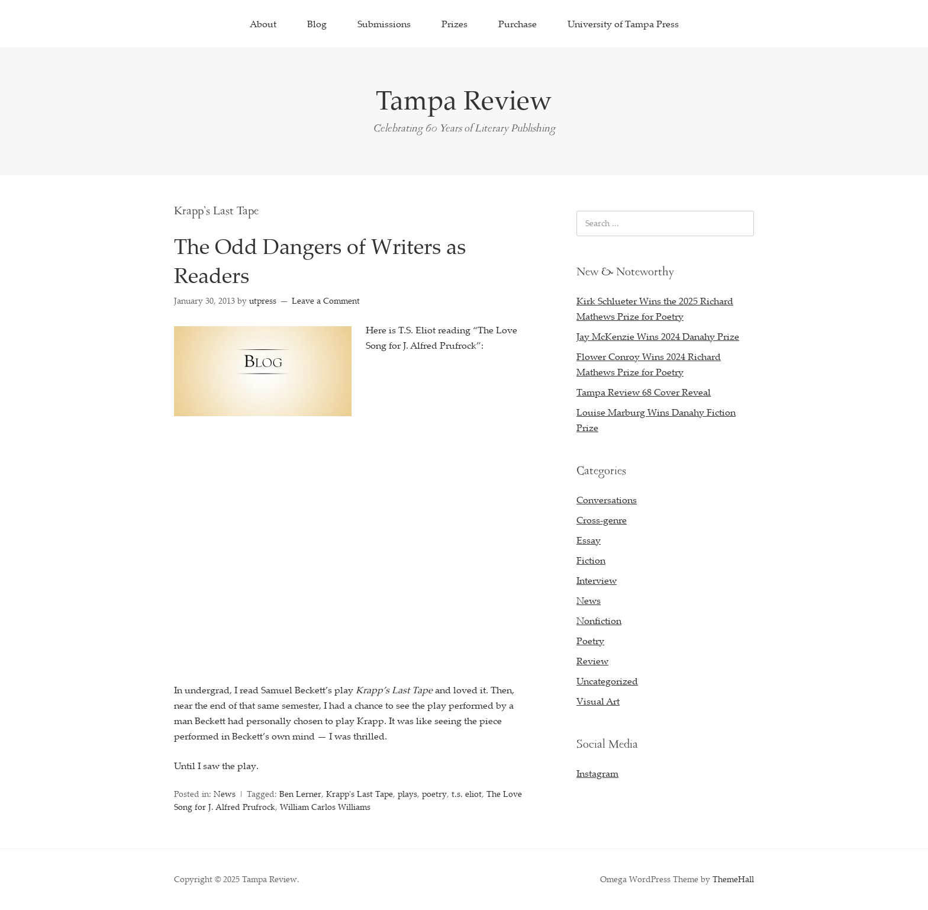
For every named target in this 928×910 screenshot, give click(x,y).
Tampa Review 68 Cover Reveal (643, 391)
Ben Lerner (300, 793)
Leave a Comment (326, 300)
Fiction (590, 560)
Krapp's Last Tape (359, 793)
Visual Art (598, 701)
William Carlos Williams (325, 806)
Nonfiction (598, 620)
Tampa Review (464, 99)
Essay (588, 539)
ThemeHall (733, 879)
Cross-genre (601, 519)
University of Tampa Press (623, 23)
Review (592, 660)
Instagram (597, 773)
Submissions (384, 23)
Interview (596, 580)
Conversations (606, 499)
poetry (434, 793)
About (263, 23)
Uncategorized (607, 680)
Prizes (455, 23)
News (225, 793)
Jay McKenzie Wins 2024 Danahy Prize (657, 336)
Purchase (517, 23)
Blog (317, 23)
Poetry (590, 640)
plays (407, 793)
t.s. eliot (467, 793)
